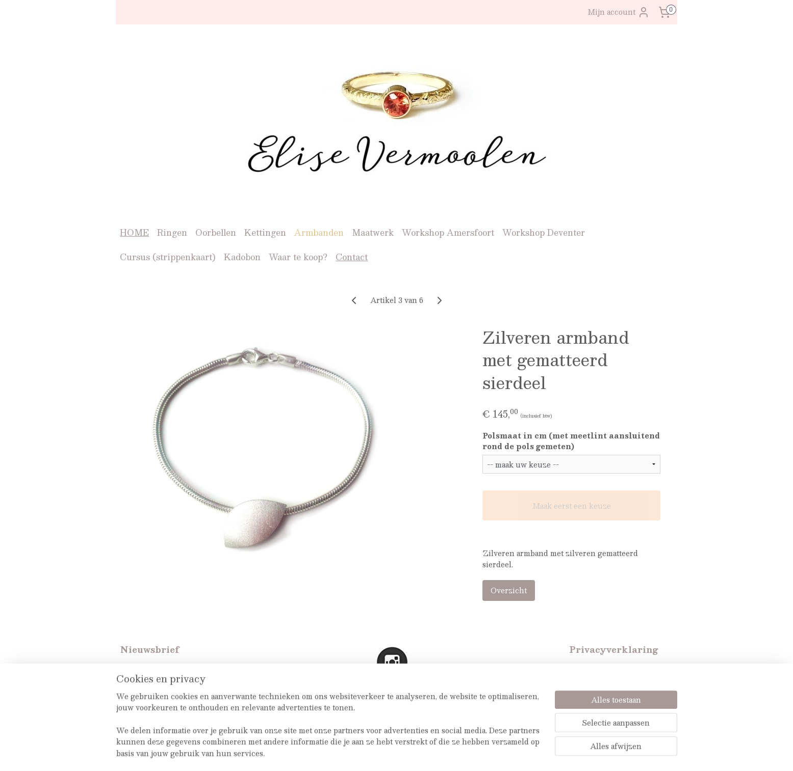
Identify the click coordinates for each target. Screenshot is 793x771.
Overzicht (508, 590)
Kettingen (265, 232)
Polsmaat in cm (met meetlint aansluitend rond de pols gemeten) (570, 441)
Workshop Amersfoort (448, 232)
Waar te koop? (298, 257)
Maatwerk (373, 232)
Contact (352, 257)
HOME (134, 232)
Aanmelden (149, 706)
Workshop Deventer (543, 232)
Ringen (172, 232)
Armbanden (319, 232)
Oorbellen (215, 232)
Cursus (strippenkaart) (168, 257)
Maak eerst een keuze (571, 506)
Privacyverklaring (602, 670)
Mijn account (618, 12)
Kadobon (242, 257)
